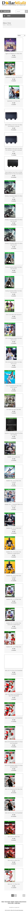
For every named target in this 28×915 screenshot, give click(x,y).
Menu (6, 16)
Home (4, 24)
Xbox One (9, 24)
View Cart (6, 11)
